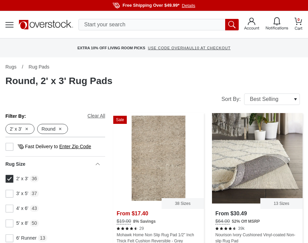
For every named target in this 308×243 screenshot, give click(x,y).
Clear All (96, 115)
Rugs (11, 67)
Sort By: (260, 99)
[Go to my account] (251, 25)
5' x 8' (16, 223)
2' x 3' (16, 179)
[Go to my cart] (298, 25)
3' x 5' (16, 194)
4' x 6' (16, 209)
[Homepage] (46, 24)
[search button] (232, 24)
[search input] (158, 24)
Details (188, 5)
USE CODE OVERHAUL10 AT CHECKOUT (189, 48)
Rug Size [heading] (52, 164)
